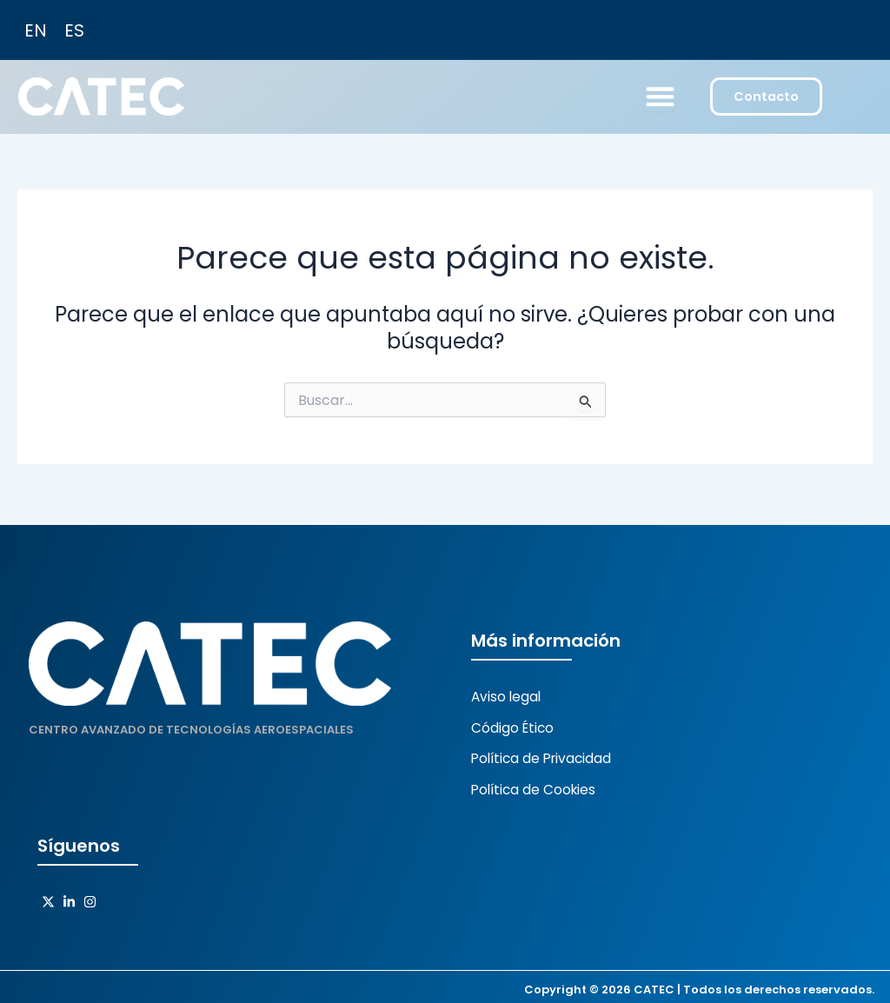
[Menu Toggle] (659, 98)
